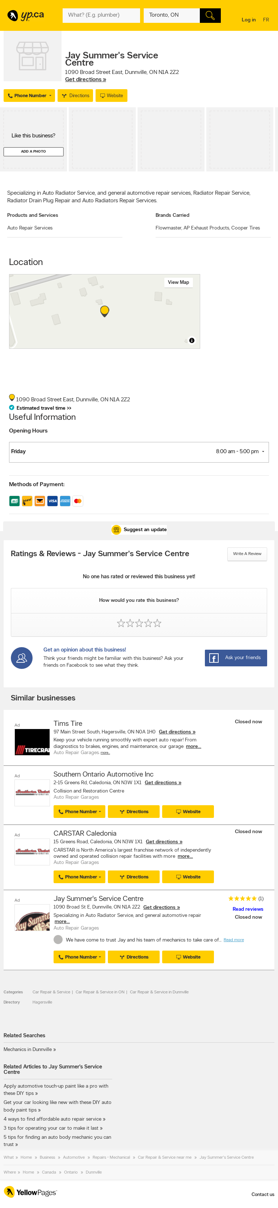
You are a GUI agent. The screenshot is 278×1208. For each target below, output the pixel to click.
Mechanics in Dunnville (28, 1049)
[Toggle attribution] (192, 340)
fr (267, 20)
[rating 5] (241, 900)
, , (122, 76)
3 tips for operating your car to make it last (51, 1128)
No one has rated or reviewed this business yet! (139, 577)
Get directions (175, 732)
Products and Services (32, 215)
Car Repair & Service (51, 992)
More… (105, 753)
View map (178, 282)
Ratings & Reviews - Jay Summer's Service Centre (100, 554)
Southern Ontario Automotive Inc (103, 774)
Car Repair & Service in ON (100, 992)
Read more (234, 940)
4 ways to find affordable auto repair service (52, 1119)
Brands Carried (172, 215)
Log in (249, 20)
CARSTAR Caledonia (85, 833)
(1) (261, 899)
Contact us (263, 1194)
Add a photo (33, 152)
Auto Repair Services (29, 228)
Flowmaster (169, 228)
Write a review (247, 554)
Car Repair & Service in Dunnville (159, 992)
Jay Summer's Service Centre (98, 899)
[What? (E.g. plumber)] (101, 15)
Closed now (249, 722)
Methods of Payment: (36, 485)
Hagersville (42, 1002)
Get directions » (85, 80)
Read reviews (248, 909)
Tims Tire (68, 724)
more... (193, 746)
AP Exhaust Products (207, 228)
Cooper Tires (245, 228)
